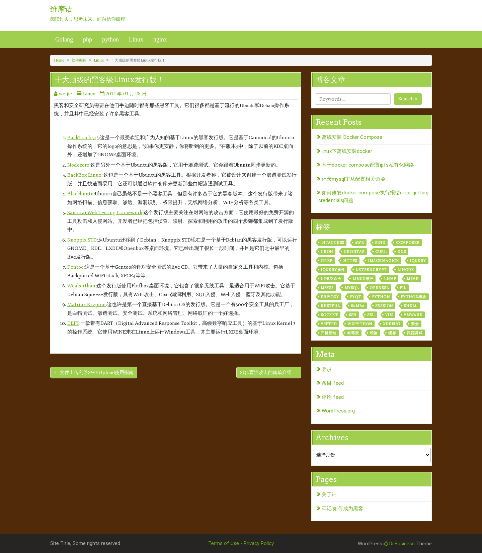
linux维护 (363, 278)
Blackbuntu (80, 194)
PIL (403, 287)
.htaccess (332, 242)
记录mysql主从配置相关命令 (354, 179)
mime (412, 278)
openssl (379, 287)
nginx (160, 39)
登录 (327, 369)
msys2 (327, 287)
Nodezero (78, 165)
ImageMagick (383, 260)
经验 (374, 333)
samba (358, 305)
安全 (415, 323)
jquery (418, 260)
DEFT (73, 323)
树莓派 (353, 333)
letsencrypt (371, 269)
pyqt (355, 296)
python (110, 39)
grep (326, 260)
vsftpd (329, 323)
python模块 (413, 296)
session (384, 305)
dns (401, 251)
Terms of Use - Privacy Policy (241, 543)
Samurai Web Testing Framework (104, 212)
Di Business (399, 544)
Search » (407, 99)
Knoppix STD (82, 240)
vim (389, 314)
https (350, 260)
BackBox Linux (84, 175)
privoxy (330, 296)
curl (381, 251)
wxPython (359, 323)
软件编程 (79, 60)
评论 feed (333, 397)
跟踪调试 (415, 333)
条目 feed (333, 383)
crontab (354, 251)
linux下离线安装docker (347, 151)
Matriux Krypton (86, 304)
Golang (64, 39)
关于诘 (329, 494)
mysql (351, 287)
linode (405, 269)
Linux (136, 39)
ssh (352, 314)
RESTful (330, 305)
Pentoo (75, 267)
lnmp (390, 278)
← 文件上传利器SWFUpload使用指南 (94, 372)
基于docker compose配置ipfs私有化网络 (368, 165)
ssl (370, 314)
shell (410, 305)
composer (408, 242)
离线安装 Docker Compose (352, 137)
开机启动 (328, 333)
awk (359, 242)
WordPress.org (338, 411)
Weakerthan (81, 286)
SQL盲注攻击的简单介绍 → (269, 372)
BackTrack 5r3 (83, 137)
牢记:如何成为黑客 (342, 508)
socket (329, 314)
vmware (413, 314)
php (87, 39)
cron (327, 251)
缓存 (392, 333)
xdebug (391, 323)
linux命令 (331, 278)
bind (380, 242)
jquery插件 (333, 269)
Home (59, 60)
